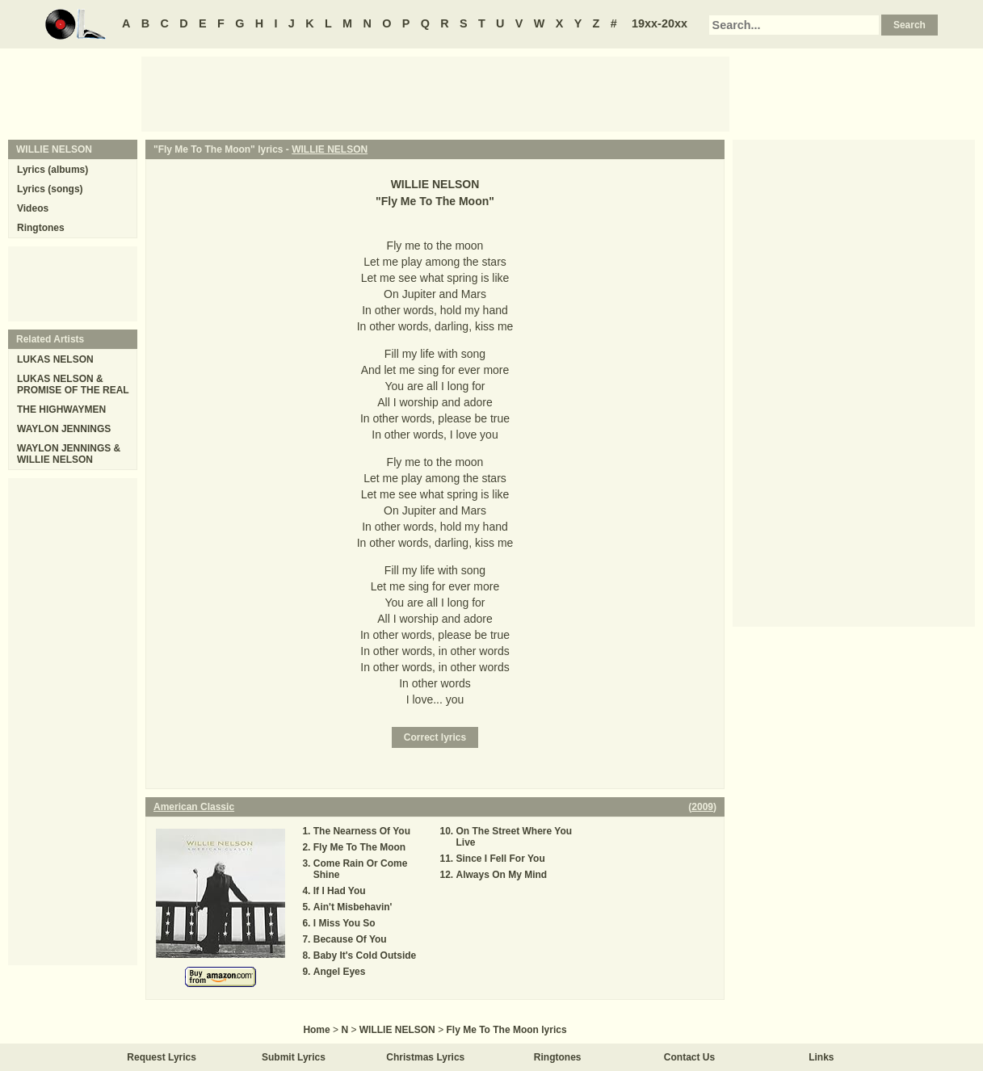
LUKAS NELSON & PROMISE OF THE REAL (73, 384)
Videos (32, 208)
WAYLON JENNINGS (64, 429)
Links (821, 1057)
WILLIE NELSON (330, 149)
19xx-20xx (659, 23)
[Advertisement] (435, 93)
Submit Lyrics (294, 1057)
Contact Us (689, 1057)
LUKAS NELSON (55, 359)
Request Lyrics (161, 1057)
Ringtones (41, 227)
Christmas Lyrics (425, 1057)
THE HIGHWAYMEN (61, 409)
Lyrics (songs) (50, 189)
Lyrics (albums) (52, 169)
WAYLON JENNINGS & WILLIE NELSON (68, 454)
